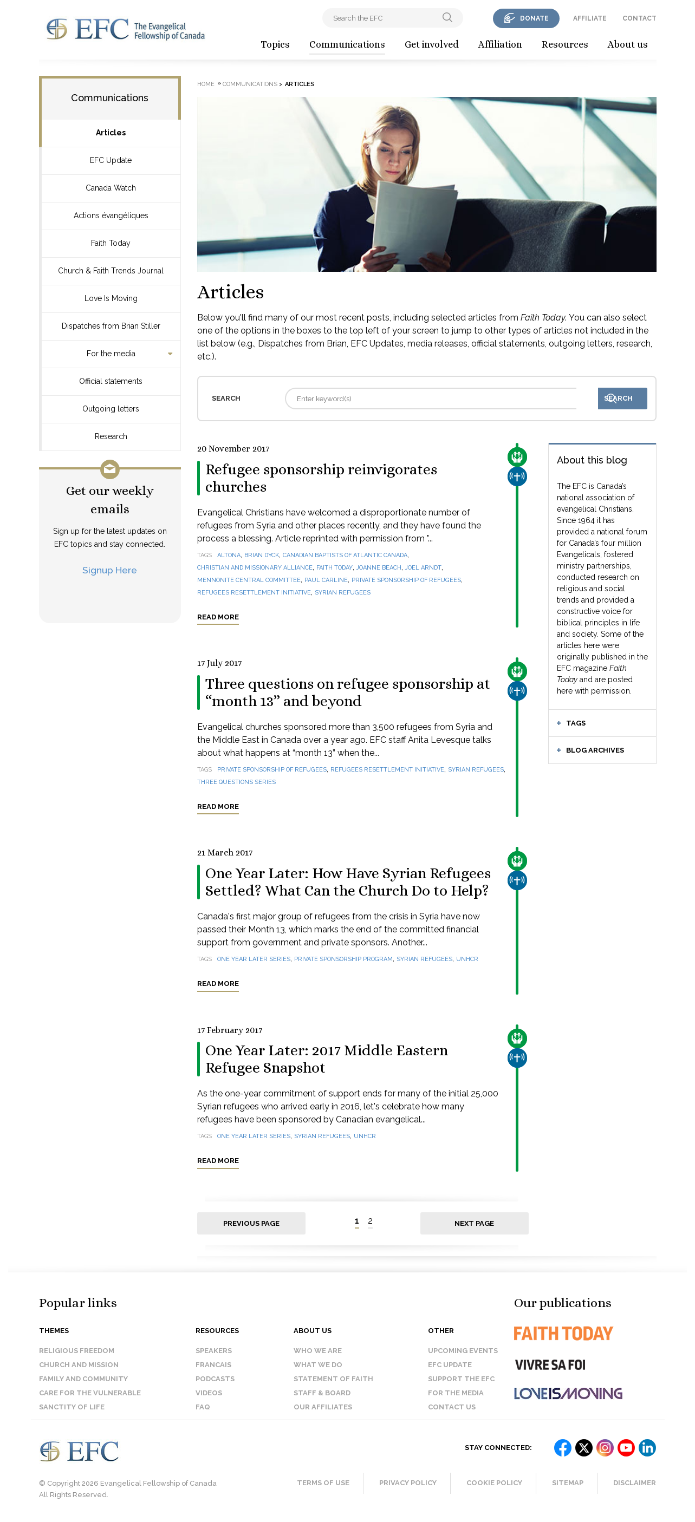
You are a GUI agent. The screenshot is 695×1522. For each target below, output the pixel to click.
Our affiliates (323, 1407)
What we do (318, 1365)
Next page (474, 1223)
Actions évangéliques (111, 215)
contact (639, 18)
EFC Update (111, 160)
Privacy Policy (408, 1483)
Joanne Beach (378, 567)
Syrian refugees (343, 592)
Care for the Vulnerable (90, 1393)
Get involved (432, 44)
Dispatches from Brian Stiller (111, 326)
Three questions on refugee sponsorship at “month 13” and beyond (347, 692)
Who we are (318, 1351)
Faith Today (111, 243)
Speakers (214, 1351)
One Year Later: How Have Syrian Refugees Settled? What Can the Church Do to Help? (348, 882)
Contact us (452, 1407)
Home (206, 84)
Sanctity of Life (72, 1407)
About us (628, 44)
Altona (229, 555)
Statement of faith (333, 1379)
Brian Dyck (261, 555)
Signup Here (109, 570)
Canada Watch (111, 188)
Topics (275, 44)
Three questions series (236, 782)
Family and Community (83, 1379)
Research (111, 436)
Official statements (110, 381)
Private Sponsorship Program (343, 959)
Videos (209, 1393)
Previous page (251, 1223)
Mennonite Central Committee (249, 580)
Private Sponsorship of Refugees (406, 580)
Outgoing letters (110, 408)
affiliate (590, 18)
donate (534, 18)
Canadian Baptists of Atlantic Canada (345, 555)
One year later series (253, 959)
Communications (347, 44)
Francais (213, 1365)
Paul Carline (326, 580)
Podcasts (215, 1379)
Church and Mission (79, 1365)
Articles (111, 132)
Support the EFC (461, 1379)
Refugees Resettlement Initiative (254, 592)
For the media (111, 353)
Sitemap (567, 1483)
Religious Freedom (76, 1351)
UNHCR (467, 959)
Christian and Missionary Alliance (255, 567)
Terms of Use (323, 1483)
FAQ (203, 1407)
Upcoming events (463, 1351)
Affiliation (500, 44)
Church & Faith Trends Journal (111, 270)
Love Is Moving (111, 298)
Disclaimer (634, 1483)
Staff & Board (322, 1393)
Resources (565, 44)
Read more (218, 617)
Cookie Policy (494, 1483)
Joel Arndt (423, 567)
